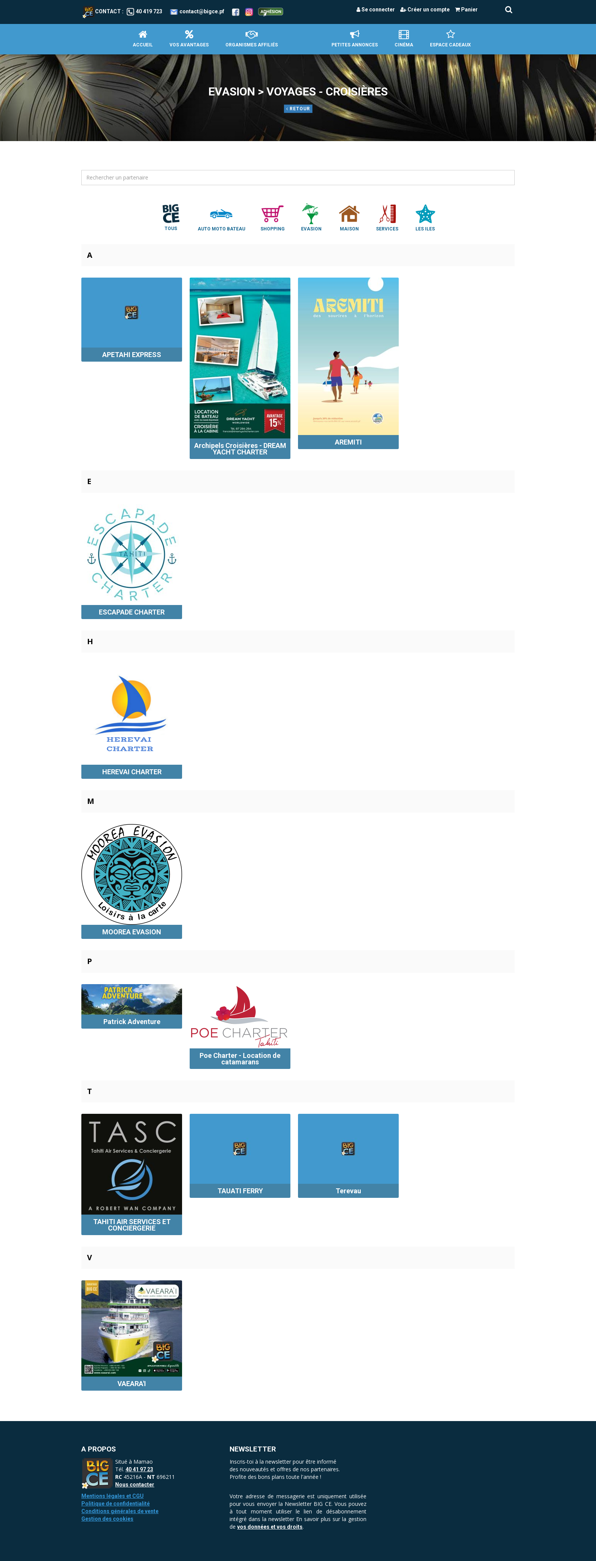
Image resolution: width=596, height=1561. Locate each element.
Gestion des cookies (107, 1519)
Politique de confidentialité (115, 1504)
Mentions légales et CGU (112, 1496)
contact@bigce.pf (201, 11)
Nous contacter (134, 1485)
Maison (349, 217)
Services (387, 217)
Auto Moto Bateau (221, 217)
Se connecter (376, 9)
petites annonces (354, 39)
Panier (466, 9)
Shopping (272, 217)
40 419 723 (149, 11)
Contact (101, 11)
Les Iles (425, 217)
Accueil (143, 39)
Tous (171, 216)
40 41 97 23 (139, 1469)
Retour (298, 108)
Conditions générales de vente (120, 1511)
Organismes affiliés (251, 39)
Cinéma (404, 39)
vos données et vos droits (270, 1527)
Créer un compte (425, 9)
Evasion (311, 217)
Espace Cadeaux (450, 39)
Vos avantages (189, 39)
